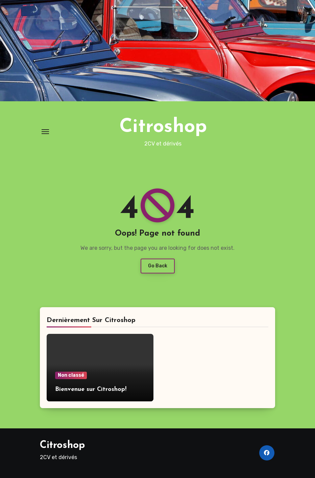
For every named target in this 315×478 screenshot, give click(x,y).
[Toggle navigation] (45, 132)
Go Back (157, 266)
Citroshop (163, 127)
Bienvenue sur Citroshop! (90, 389)
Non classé (71, 375)
